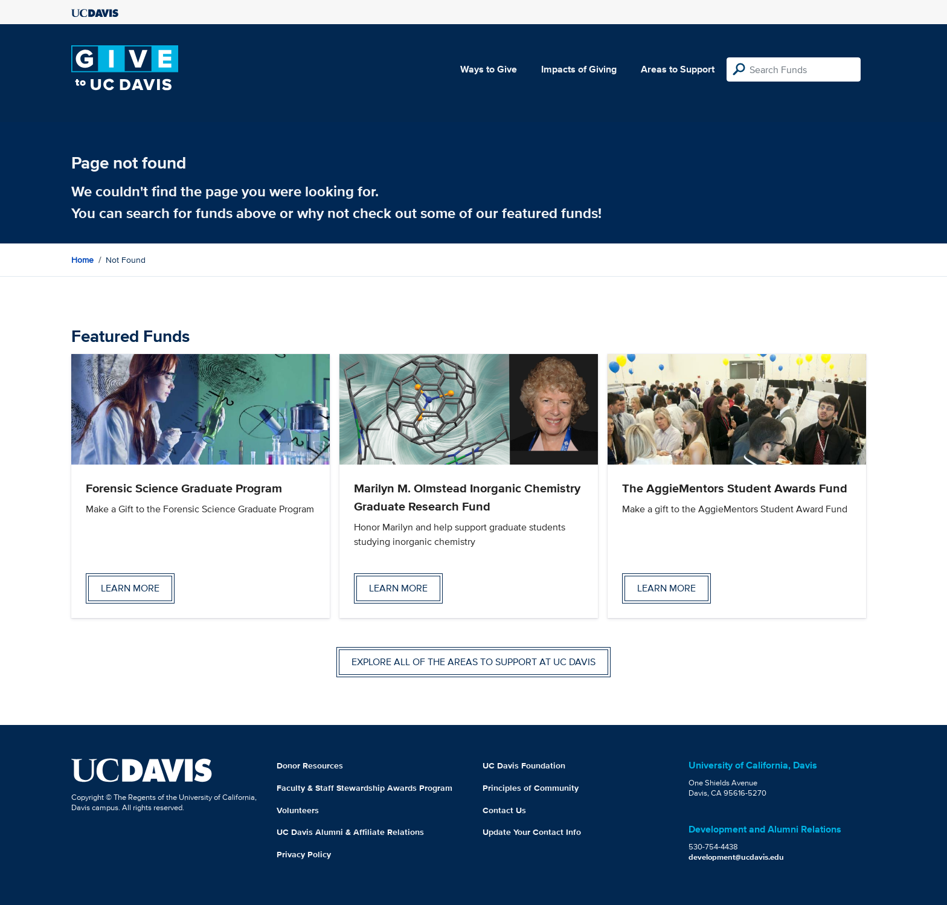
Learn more (130, 588)
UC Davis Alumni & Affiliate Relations (350, 832)
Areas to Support (677, 69)
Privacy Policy (304, 854)
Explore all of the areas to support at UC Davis (473, 662)
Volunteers (298, 810)
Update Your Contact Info (532, 832)
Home (82, 260)
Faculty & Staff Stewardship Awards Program (364, 788)
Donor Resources (310, 765)
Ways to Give (488, 69)
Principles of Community (531, 788)
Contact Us (504, 810)
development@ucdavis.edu (736, 857)
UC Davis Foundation (524, 765)
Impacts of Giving (579, 69)
